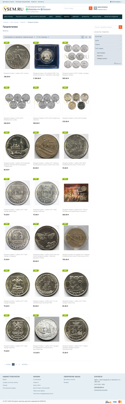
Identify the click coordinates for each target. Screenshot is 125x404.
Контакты (41, 2)
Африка (58, 16)
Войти (5, 379)
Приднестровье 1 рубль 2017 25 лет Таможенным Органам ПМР (45, 302)
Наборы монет (101, 58)
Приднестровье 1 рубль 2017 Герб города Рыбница (45, 210)
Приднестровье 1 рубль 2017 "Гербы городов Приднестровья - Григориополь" (75, 347)
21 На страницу (43, 37)
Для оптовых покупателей (41, 388)
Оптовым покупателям (23, 2)
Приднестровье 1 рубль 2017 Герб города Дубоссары (15, 210)
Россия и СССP (21, 16)
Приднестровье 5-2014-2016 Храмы (74, 118)
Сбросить (118, 63)
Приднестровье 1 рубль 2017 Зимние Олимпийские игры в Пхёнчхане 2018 (46, 164)
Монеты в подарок (111, 16)
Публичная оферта (39, 391)
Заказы (5, 385)
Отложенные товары (9, 388)
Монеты (99, 56)
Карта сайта (37, 385)
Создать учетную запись (10, 382)
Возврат (66, 382)
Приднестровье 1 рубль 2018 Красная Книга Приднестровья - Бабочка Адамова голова (46, 256)
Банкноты (85, 16)
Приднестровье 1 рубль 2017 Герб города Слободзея (15, 255)
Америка (76, 16)
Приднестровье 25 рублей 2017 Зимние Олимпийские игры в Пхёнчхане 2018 (76, 255)
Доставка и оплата (8, 2)
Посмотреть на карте (100, 390)
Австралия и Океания (38, 16)
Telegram (45, 9)
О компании (37, 379)
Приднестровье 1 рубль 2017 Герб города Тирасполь (74, 302)
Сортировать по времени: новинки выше (19, 37)
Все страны (8, 16)
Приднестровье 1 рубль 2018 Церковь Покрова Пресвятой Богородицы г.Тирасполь (17, 164)
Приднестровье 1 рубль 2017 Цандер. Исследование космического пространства (46, 347)
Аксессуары (96, 16)
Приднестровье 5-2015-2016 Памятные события (46, 119)
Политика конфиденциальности (43, 393)
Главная (6, 22)
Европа (66, 16)
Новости (34, 2)
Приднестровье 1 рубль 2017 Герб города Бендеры (15, 302)
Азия (50, 16)
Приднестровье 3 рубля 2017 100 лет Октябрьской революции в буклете (75, 210)
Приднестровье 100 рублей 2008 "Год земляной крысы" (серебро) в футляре (46, 74)
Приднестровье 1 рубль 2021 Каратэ (16, 73)
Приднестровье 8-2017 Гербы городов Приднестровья (75, 74)
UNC (6, 42)
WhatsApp (31, 9)
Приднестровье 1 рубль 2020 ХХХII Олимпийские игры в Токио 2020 (74, 164)
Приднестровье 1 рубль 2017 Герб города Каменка (15, 346)
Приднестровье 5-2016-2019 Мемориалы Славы (13, 119)
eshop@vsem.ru (99, 387)
